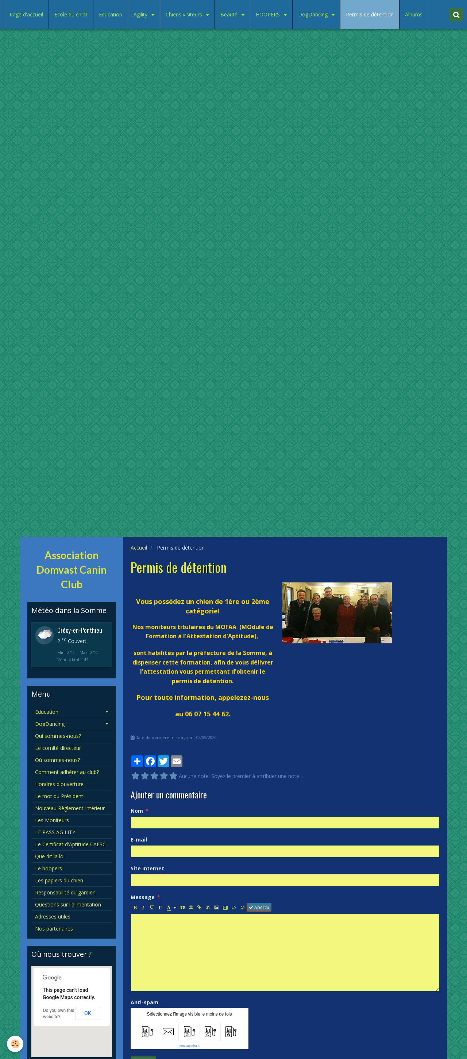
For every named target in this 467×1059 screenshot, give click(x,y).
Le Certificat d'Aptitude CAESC (70, 844)
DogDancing (313, 14)
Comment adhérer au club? (67, 772)
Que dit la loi (50, 856)
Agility (141, 14)
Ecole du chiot (71, 14)
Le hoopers (48, 868)
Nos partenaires (54, 928)
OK (87, 1013)
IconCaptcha (187, 1046)
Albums (413, 14)
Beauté (229, 14)
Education (110, 14)
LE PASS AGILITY (55, 832)
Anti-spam (144, 1002)
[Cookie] (15, 1044)
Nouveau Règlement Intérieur (70, 808)
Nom (137, 810)
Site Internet (147, 868)
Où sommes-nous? (57, 759)
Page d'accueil (26, 14)
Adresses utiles (52, 916)
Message (143, 897)
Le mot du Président (59, 796)
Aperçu (259, 907)
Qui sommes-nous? (58, 735)
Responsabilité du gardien (65, 892)
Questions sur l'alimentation (68, 904)
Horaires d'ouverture (59, 784)
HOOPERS (268, 14)
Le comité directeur (58, 747)
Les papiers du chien (59, 880)
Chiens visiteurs (185, 14)
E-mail (139, 839)
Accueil (139, 547)
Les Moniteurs (52, 820)
